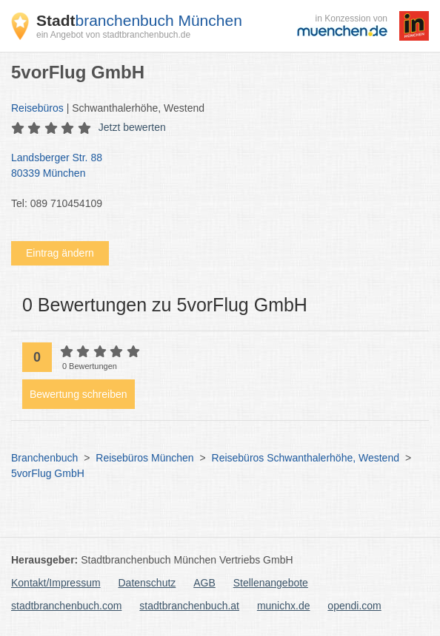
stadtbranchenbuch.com (66, 606)
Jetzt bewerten (132, 127)
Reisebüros (37, 108)
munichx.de (283, 606)
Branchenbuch (44, 458)
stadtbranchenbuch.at (189, 606)
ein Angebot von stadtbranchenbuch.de (113, 35)
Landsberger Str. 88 (212, 166)
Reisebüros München (144, 458)
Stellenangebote (270, 583)
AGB (204, 583)
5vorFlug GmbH (47, 473)
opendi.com (354, 606)
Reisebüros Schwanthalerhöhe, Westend (305, 458)
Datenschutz (147, 583)
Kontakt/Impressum (56, 583)
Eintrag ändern (60, 253)
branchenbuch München (139, 20)
